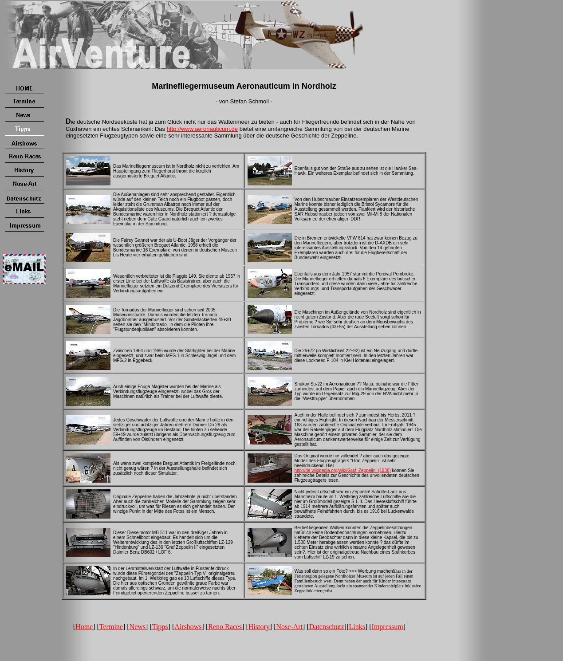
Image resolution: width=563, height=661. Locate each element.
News (138, 626)
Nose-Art (289, 626)
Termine (111, 626)
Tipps (160, 626)
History (259, 626)
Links (357, 626)
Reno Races (225, 626)
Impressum (387, 626)
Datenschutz (326, 626)
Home (84, 626)
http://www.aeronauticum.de (202, 129)
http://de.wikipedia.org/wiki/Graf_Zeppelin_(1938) (343, 470)
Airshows (187, 626)
